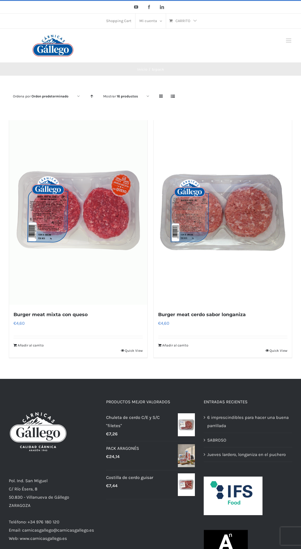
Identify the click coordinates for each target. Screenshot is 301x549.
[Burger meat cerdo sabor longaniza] (223, 212)
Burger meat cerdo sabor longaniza (202, 315)
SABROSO (216, 441)
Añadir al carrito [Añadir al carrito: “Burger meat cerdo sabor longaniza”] (175, 346)
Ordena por (40, 96)
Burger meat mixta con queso (51, 315)
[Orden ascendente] (91, 96)
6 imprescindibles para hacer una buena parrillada (248, 422)
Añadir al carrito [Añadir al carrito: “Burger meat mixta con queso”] (31, 346)
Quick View (134, 351)
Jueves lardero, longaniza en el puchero (246, 455)
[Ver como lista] (172, 96)
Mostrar (120, 96)
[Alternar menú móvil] (289, 40)
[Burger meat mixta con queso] (78, 212)
